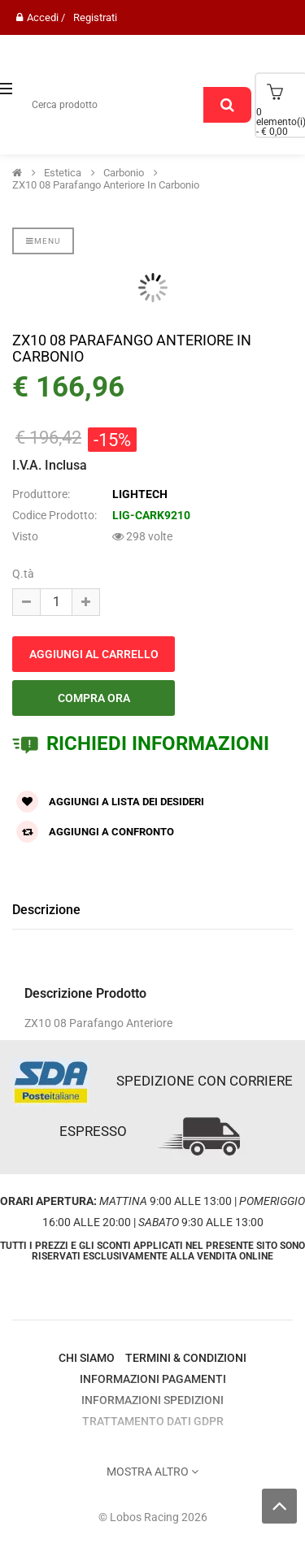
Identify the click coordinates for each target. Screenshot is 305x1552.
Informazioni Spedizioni (152, 1400)
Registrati (95, 17)
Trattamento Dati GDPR (153, 1421)
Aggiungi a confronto (95, 832)
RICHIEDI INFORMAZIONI (140, 743)
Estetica (62, 173)
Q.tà (23, 573)
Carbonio (123, 173)
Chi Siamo (87, 1357)
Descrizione (46, 909)
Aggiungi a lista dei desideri (110, 802)
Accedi (43, 17)
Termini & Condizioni (185, 1357)
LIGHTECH (140, 494)
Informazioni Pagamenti (153, 1378)
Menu (43, 240)
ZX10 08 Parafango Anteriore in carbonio (105, 185)
